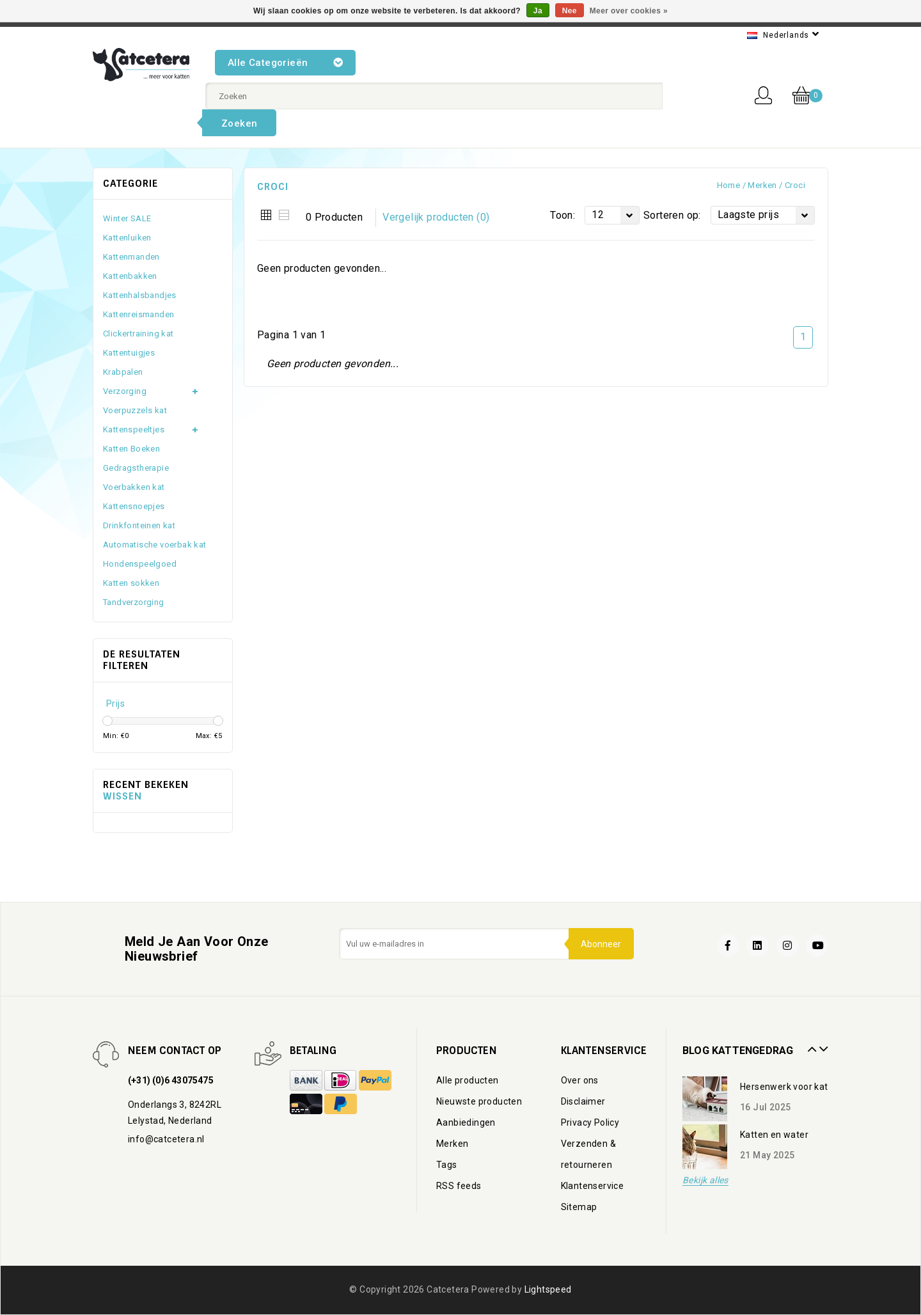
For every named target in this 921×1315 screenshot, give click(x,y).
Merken (762, 185)
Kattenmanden (131, 257)
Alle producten (467, 1080)
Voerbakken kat (134, 487)
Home (729, 185)
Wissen (122, 796)
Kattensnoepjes (134, 506)
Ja (537, 10)
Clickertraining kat (138, 333)
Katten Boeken (131, 448)
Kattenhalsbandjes (140, 295)
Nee (569, 10)
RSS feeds (459, 1186)
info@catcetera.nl (166, 1139)
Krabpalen (123, 372)
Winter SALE (127, 218)
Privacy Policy (590, 1122)
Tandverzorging (133, 602)
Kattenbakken (130, 276)
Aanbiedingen (466, 1122)
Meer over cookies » (629, 10)
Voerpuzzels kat (135, 410)
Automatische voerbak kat (155, 544)
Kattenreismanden (138, 314)
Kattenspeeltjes (133, 429)
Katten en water (774, 1135)
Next (821, 1044)
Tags (446, 1165)
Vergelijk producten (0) (435, 217)
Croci (795, 185)
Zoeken (239, 123)
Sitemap (579, 1207)
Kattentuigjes (129, 353)
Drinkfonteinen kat (139, 525)
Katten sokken (131, 583)
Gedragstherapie (136, 468)
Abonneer (601, 944)
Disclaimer (583, 1101)
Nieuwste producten (479, 1101)
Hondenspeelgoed (140, 564)
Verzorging (124, 391)
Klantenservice (592, 1186)
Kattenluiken (127, 237)
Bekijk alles (705, 1180)
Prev (810, 1044)
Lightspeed (548, 1289)
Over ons (580, 1080)
